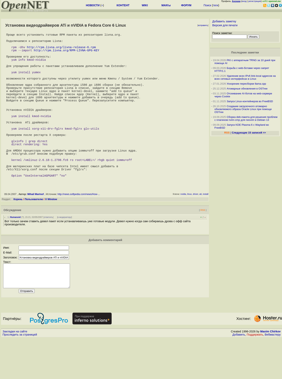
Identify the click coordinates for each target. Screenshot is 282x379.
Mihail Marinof (35, 230)
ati (200, 230)
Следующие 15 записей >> (249, 132)
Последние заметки (245, 52)
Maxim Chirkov (270, 372)
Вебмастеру (273, 375)
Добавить (238, 375)
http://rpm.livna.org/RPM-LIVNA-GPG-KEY (66, 55)
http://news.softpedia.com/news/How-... (79, 230)
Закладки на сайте (15, 372)
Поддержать (255, 375)
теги (215, 5)
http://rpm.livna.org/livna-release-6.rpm (61, 51)
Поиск (207, 5)
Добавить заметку (224, 21)
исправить (203, 25)
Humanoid (15, 253)
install (205, 230)
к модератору (64, 253)
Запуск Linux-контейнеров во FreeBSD (250, 101)
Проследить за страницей (20, 375)
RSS (202, 246)
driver (195, 230)
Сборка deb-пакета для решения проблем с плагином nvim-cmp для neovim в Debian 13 (245, 118)
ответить (48, 253)
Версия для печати (225, 25)
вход (244, 1)
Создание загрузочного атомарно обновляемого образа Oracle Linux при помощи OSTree (243, 109)
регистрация (254, 1)
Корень (18, 235)
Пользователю (34, 235)
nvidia (183, 230)
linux (189, 230)
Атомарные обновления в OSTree (247, 88)
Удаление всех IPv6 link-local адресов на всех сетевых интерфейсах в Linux (245, 77)
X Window (51, 235)
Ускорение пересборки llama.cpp (246, 83)
